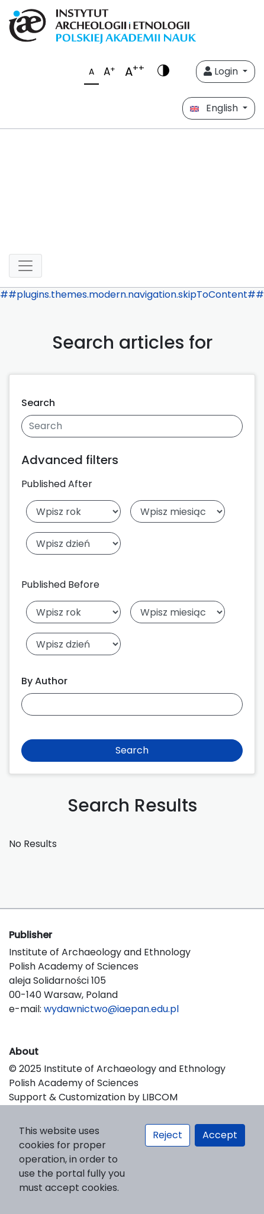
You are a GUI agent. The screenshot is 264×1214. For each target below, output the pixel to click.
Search (38, 403)
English (215, 108)
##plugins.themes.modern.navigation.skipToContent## (132, 294)
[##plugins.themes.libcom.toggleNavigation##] (25, 266)
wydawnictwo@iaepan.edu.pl (111, 1009)
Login (222, 71)
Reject (167, 1135)
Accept (219, 1135)
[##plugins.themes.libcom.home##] (132, 186)
